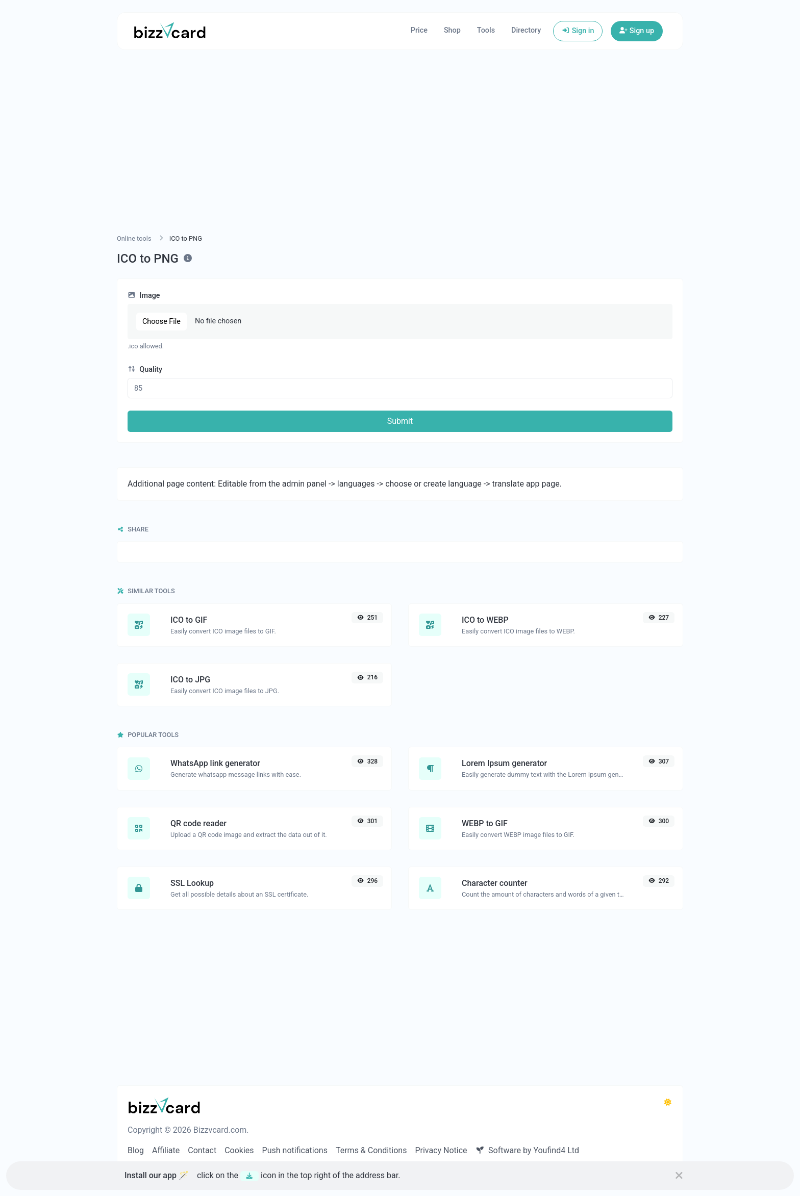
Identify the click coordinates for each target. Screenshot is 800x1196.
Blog (136, 1150)
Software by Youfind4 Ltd (527, 1150)
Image (144, 295)
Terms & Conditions (371, 1150)
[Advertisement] (400, 154)
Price (419, 30)
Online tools (134, 238)
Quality (145, 369)
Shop (452, 30)
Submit (400, 421)
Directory (526, 30)
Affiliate (166, 1150)
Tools (486, 30)
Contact (202, 1150)
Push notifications (295, 1150)
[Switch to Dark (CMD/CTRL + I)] (668, 1102)
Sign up (636, 31)
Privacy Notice (441, 1150)
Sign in (578, 31)
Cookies (239, 1150)
